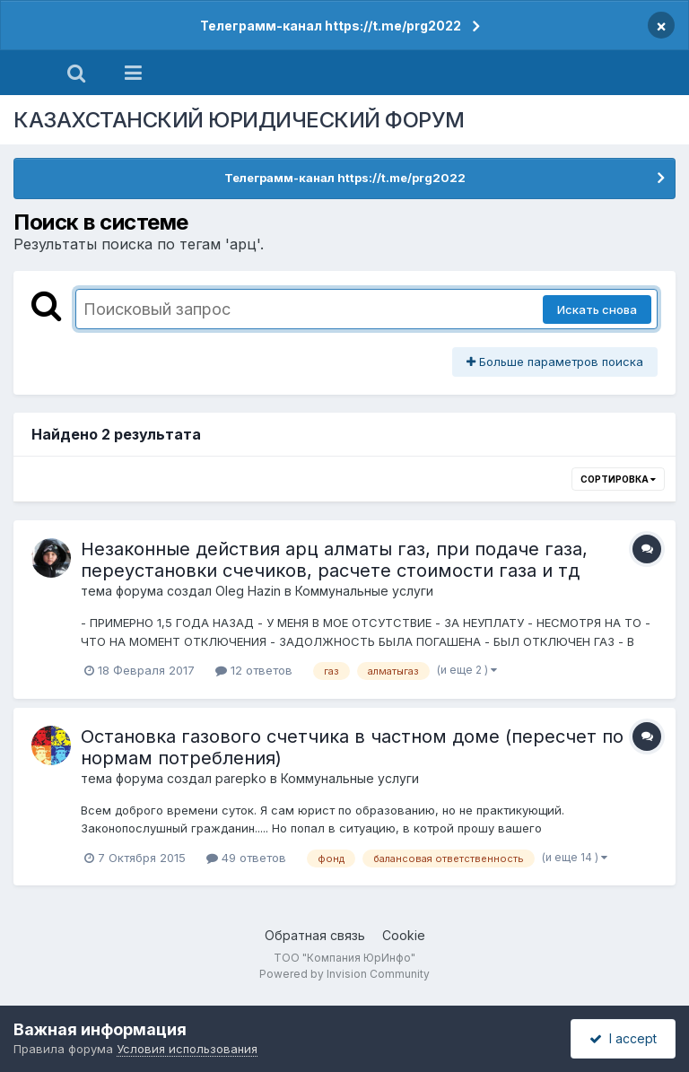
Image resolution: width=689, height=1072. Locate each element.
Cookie (403, 935)
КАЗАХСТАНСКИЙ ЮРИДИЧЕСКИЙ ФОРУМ (239, 120)
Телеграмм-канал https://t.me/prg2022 (330, 25)
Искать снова (597, 309)
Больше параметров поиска (555, 361)
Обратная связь (315, 935)
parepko (240, 778)
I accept (623, 1038)
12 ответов (253, 670)
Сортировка (618, 479)
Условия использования (187, 1048)
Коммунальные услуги (364, 590)
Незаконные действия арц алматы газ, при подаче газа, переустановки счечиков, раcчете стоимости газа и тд (334, 559)
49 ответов (246, 857)
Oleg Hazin (248, 590)
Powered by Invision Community (344, 973)
